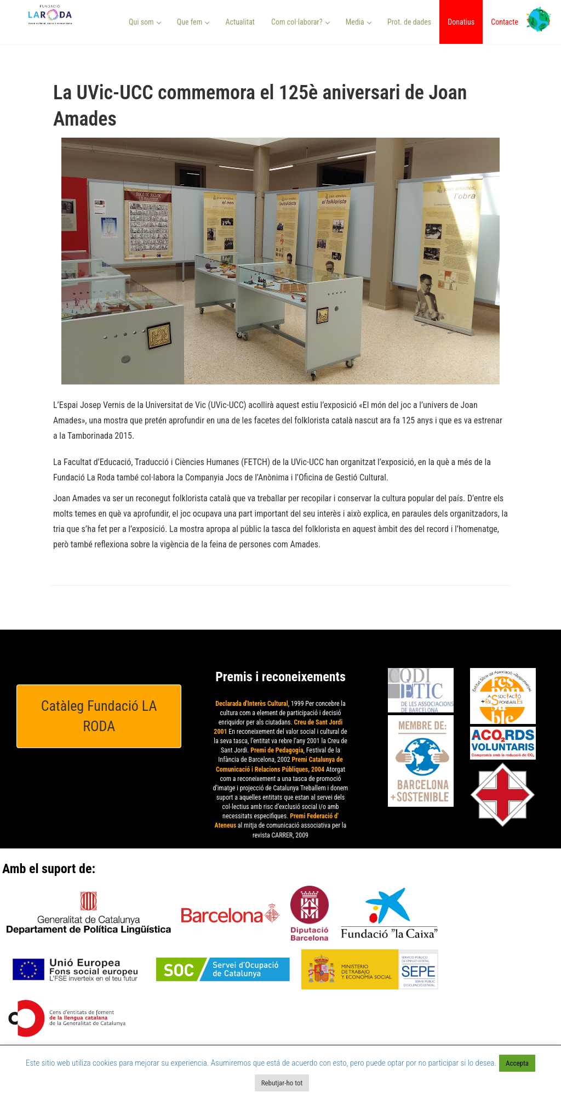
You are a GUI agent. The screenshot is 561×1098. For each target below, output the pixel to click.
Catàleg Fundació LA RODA (99, 716)
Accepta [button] (517, 1063)
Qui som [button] (145, 22)
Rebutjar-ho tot (282, 1083)
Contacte (504, 22)
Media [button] (358, 22)
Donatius (461, 22)
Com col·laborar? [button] (300, 22)
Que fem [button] (193, 22)
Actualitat (240, 22)
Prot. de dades (409, 22)
